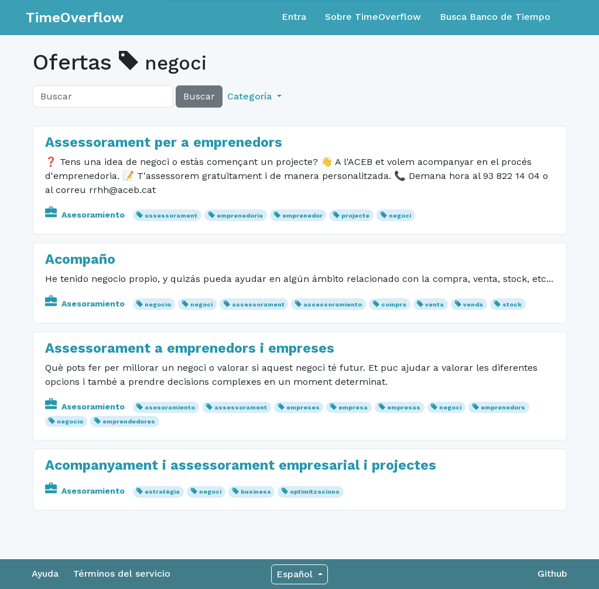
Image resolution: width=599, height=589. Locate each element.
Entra (294, 16)
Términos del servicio (121, 573)
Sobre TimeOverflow (373, 16)
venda (473, 304)
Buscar (199, 96)
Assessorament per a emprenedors (163, 142)
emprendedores (128, 421)
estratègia (162, 491)
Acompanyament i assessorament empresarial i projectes (240, 465)
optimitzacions (315, 491)
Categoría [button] (251, 96)
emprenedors (503, 407)
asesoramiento (170, 407)
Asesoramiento (86, 214)
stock (512, 304)
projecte (355, 215)
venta (434, 304)
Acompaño (80, 259)
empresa (353, 407)
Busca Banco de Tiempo (495, 16)
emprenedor (302, 215)
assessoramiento (332, 304)
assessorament (171, 215)
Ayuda (45, 573)
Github (552, 573)
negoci (400, 215)
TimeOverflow (75, 17)
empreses (303, 407)
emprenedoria (240, 215)
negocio (158, 304)
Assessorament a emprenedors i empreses (189, 348)
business (256, 491)
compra (393, 304)
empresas (403, 407)
